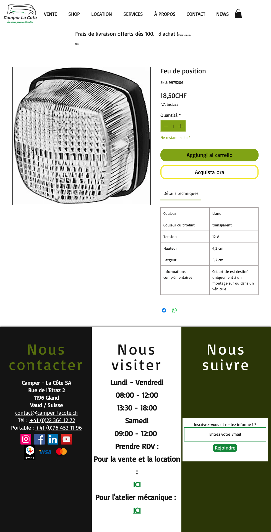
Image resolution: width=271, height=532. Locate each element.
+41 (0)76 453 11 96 (58, 427)
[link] (181, 193)
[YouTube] (66, 439)
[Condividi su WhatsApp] (174, 310)
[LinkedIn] (53, 439)
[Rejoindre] (225, 448)
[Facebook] (39, 439)
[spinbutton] (173, 125)
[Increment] (181, 125)
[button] (238, 13)
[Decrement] (165, 125)
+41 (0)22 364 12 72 (52, 420)
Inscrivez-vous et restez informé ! (223, 424)
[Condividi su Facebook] (164, 310)
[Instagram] (25, 439)
